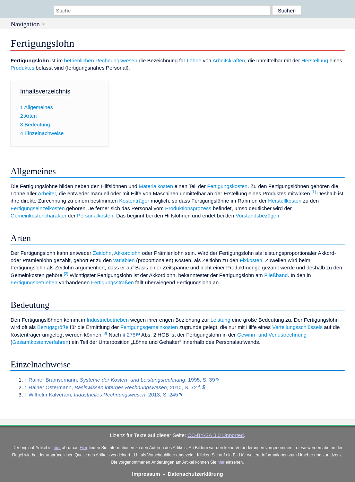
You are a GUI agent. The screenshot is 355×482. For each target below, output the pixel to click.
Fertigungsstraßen (112, 282)
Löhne (194, 60)
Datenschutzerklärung (195, 474)
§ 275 (129, 335)
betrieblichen (79, 60)
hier (57, 447)
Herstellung (315, 60)
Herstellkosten (284, 201)
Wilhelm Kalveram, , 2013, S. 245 (103, 395)
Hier (83, 447)
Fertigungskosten (227, 186)
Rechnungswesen (116, 60)
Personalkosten (95, 215)
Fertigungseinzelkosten (37, 208)
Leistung (220, 320)
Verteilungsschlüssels (297, 327)
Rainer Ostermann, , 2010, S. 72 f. (114, 387)
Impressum (146, 474)
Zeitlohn (102, 253)
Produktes (22, 68)
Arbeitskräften (229, 60)
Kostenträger (134, 201)
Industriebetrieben (108, 320)
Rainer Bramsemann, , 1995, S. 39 (121, 380)
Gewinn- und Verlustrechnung (271, 335)
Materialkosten (156, 186)
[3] (105, 333)
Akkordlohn (127, 253)
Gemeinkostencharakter (38, 215)
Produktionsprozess (188, 208)
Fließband (276, 275)
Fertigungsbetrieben (33, 282)
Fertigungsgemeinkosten (149, 327)
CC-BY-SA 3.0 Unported (216, 435)
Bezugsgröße (52, 327)
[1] (313, 192)
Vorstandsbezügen (257, 215)
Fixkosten (251, 260)
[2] (66, 273)
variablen (124, 260)
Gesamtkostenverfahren (40, 342)
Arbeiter (47, 193)
